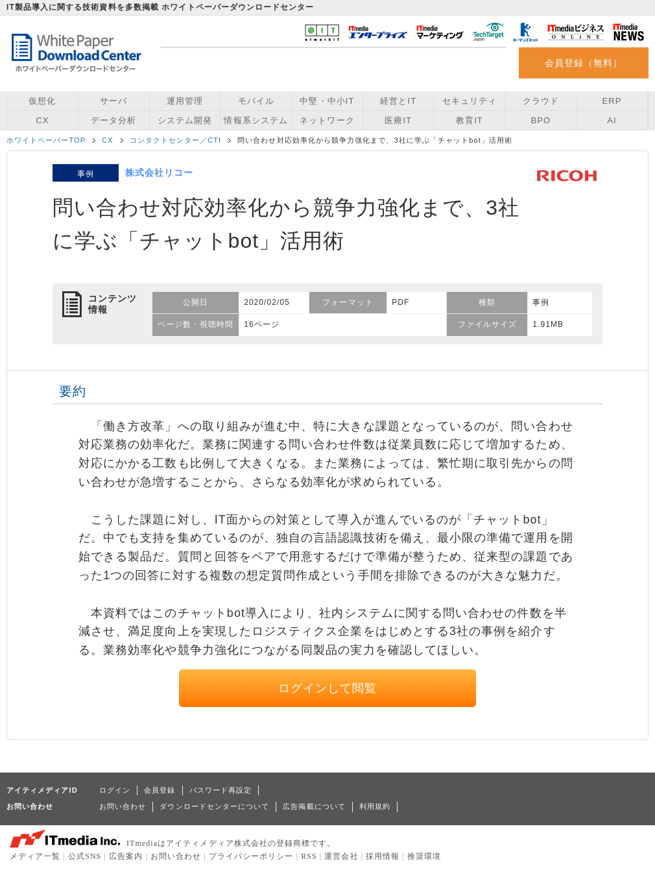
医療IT (398, 120)
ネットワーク (327, 120)
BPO (540, 120)
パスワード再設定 (220, 790)
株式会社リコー (159, 172)
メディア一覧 (35, 856)
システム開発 (185, 120)
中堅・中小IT (327, 101)
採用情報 (382, 856)
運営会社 (341, 856)
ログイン (114, 790)
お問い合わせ (122, 806)
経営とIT (398, 101)
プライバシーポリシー (251, 856)
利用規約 (374, 806)
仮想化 (42, 101)
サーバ (113, 101)
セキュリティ (469, 101)
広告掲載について (314, 806)
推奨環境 (424, 856)
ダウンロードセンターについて (214, 806)
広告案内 (126, 856)
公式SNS (84, 856)
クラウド (541, 101)
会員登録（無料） (584, 63)
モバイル (256, 101)
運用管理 (185, 101)
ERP (612, 101)
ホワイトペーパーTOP (46, 140)
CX (42, 120)
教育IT (469, 120)
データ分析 (113, 120)
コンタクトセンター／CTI (176, 140)
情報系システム (255, 120)
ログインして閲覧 (327, 688)
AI (611, 120)
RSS (309, 856)
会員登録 (159, 790)
